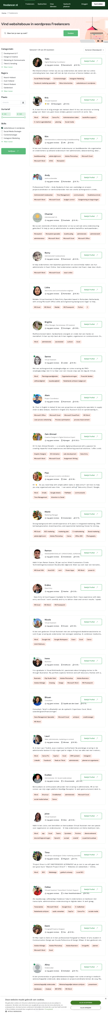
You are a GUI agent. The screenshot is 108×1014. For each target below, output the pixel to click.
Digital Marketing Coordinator (55, 62)
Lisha (47, 287)
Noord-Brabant (10, 84)
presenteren (92, 984)
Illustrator (48, 662)
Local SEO (79, 872)
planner (95, 946)
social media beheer (41, 799)
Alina (47, 964)
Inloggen (84, 4)
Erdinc (48, 585)
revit (60, 570)
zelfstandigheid (39, 381)
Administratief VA (51, 217)
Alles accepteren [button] (85, 1003)
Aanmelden (98, 4)
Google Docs (66, 907)
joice (47, 813)
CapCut (56, 756)
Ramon (48, 550)
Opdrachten (42, 4)
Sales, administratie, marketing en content (59, 739)
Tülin (47, 59)
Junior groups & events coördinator (57, 476)
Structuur (45, 795)
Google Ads (46, 639)
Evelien (48, 775)
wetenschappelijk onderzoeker (44, 984)
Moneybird (60, 161)
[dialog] (54, 1005)
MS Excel (45, 117)
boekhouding (68, 234)
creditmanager (88, 717)
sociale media (93, 911)
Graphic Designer (40, 454)
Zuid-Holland (9, 81)
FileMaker (68, 493)
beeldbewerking (39, 156)
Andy (47, 175)
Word (36, 117)
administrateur (39, 238)
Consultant (48, 700)
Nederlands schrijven (41, 911)
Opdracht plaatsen (66, 5)
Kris (46, 97)
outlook (70, 342)
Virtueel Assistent (51, 101)
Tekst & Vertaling (10, 63)
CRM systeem (75, 756)
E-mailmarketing (78, 531)
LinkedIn (37, 760)
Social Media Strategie (12, 131)
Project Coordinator (52, 398)
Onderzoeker (49, 968)
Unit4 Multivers (39, 644)
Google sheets (55, 493)
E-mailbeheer (79, 907)
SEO (43, 872)
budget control (69, 200)
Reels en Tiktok (60, 760)
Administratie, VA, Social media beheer (58, 778)
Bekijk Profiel (91, 61)
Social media (69, 122)
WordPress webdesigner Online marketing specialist (62, 856)
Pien (47, 473)
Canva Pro (55, 117)
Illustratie (37, 678)
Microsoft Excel (87, 156)
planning (58, 122)
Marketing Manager (51, 515)
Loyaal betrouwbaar (89, 838)
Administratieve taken (71, 117)
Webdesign (53, 872)
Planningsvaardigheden (50, 376)
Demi (47, 926)
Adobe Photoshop (71, 156)
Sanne (48, 356)
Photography (91, 536)
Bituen (48, 697)
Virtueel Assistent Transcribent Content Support (61, 890)
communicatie (79, 195)
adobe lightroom (55, 156)
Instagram (87, 756)
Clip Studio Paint (50, 678)
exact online (68, 273)
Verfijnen (13, 151)
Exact (73, 639)
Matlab (57, 307)
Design (61, 683)
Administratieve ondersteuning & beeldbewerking (62, 140)
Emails (44, 493)
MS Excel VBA (39, 570)
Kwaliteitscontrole (94, 195)
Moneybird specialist (53, 234)
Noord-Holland (10, 77)
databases (38, 989)
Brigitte (48, 322)
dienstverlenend (90, 833)
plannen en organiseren (90, 760)
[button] (36, 1011)
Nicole (48, 619)
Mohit (47, 512)
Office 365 (79, 536)
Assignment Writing (71, 458)
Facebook (47, 760)
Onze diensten (53, 5)
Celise (48, 887)
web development (70, 454)
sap (43, 833)
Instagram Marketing (12, 138)
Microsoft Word (39, 161)
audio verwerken (58, 911)
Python (80, 307)
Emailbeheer (57, 795)
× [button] (105, 999)
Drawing (52, 683)
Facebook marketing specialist (44, 83)
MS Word (47, 307)
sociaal (66, 838)
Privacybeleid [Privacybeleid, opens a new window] (49, 1009)
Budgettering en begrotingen (88, 200)
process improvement (82, 420)
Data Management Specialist (44, 717)
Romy (47, 253)
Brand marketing (93, 531)
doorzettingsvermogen (42, 838)
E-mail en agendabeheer (42, 122)
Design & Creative (11, 57)
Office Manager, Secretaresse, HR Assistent (60, 325)
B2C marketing (49, 531)
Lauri (47, 736)
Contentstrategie (10, 135)
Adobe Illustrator (83, 678)
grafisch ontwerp (66, 872)
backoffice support (89, 117)
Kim (46, 136)
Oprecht (57, 838)
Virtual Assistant (50, 360)
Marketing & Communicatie (14, 60)
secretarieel (59, 342)
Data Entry (84, 454)
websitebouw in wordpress (14, 128)
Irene (47, 658)
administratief (95, 234)
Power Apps (70, 570)
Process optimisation (62, 420)
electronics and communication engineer (59, 291)
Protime (78, 833)
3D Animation (55, 454)
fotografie (85, 946)
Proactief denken (87, 376)
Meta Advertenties (65, 83)
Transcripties (38, 907)
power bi (91, 570)
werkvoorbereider (51, 178)
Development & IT (11, 53)
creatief (75, 838)
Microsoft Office (84, 238)
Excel (78, 342)
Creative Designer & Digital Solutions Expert (60, 437)
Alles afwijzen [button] (85, 1008)
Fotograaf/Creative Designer (55, 929)
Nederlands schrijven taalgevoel (74, 381)
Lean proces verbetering (42, 420)
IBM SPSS (58, 989)
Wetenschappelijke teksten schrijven (71, 984)
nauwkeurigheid (54, 381)
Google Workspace (61, 639)
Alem (47, 395)
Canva (69, 536)
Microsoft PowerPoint (71, 415)
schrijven (76, 717)
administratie (81, 234)
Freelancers (30, 4)
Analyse (48, 989)
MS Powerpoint (68, 307)
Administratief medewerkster (55, 256)
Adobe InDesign (39, 683)
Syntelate (68, 833)
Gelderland (8, 88)
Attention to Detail (57, 497)
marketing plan (63, 531)
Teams (58, 833)
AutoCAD (51, 570)
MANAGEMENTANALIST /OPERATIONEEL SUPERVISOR (63, 554)
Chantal (48, 214)
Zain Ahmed (50, 434)
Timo (47, 852)
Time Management (63, 195)
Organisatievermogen (69, 376)
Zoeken (71, 33)
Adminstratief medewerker (43, 195)
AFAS (51, 161)
